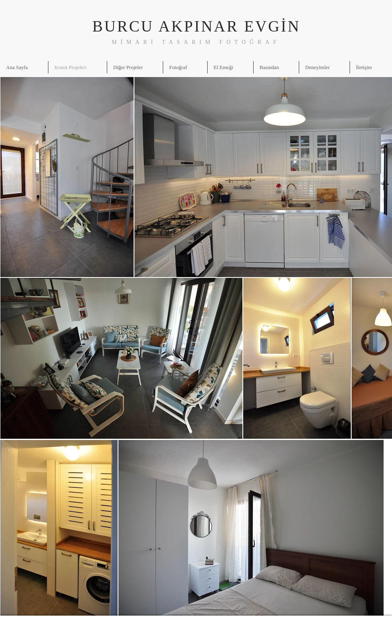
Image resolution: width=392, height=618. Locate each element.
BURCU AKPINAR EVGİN (196, 26)
